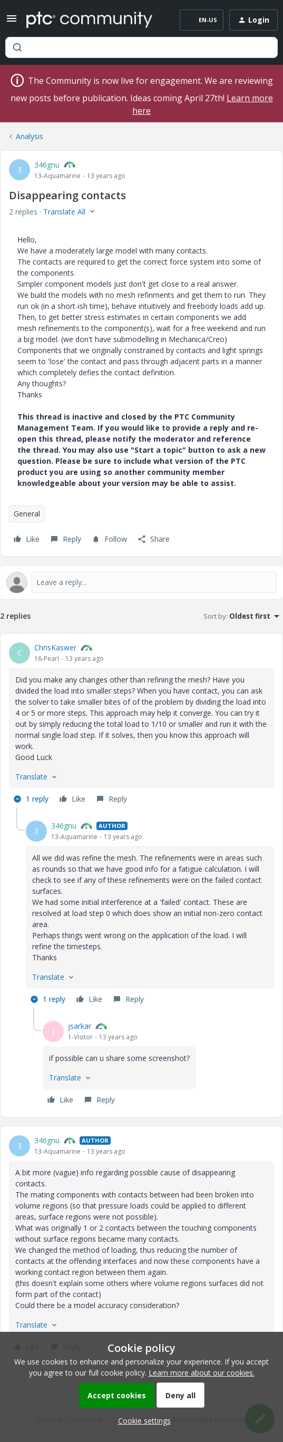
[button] (11, 22)
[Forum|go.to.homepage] (89, 20)
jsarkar (79, 1026)
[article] (141, 724)
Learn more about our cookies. (202, 1373)
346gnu (47, 165)
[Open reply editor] (141, 582)
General (27, 514)
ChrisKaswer (55, 647)
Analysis (29, 136)
